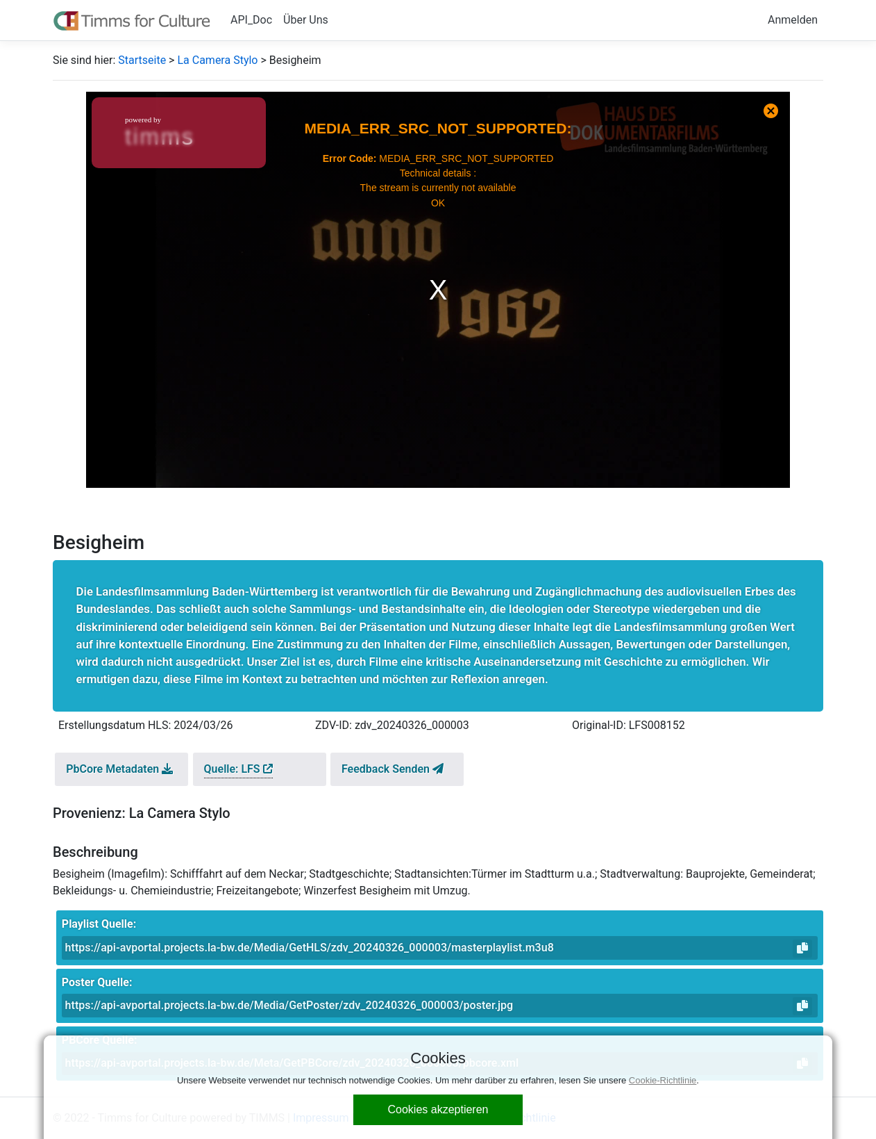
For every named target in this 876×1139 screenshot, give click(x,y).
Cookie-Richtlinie (663, 1080)
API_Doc (251, 19)
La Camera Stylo (217, 60)
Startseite (142, 60)
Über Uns (305, 19)
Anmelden (793, 19)
